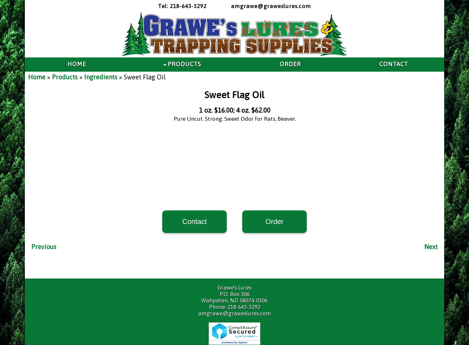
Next (431, 246)
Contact (194, 222)
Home (36, 77)
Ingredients (100, 77)
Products (65, 77)
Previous (43, 246)
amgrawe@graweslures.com (271, 6)
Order (274, 222)
